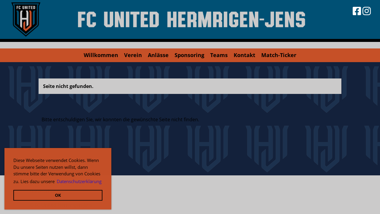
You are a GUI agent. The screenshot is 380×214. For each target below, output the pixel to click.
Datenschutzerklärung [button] (79, 181)
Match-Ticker (278, 55)
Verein (133, 55)
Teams (219, 55)
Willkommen (101, 55)
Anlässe (158, 55)
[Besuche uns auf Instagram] (366, 10)
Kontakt (244, 55)
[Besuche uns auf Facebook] (357, 10)
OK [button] (58, 195)
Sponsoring (189, 55)
